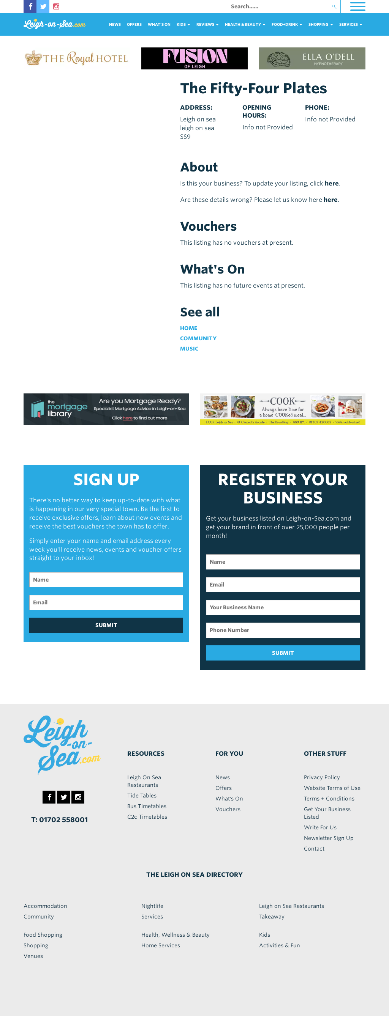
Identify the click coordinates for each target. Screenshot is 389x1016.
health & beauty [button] (245, 24)
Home (188, 328)
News (115, 24)
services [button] (350, 24)
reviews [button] (207, 24)
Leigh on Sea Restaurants (291, 906)
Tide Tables (142, 796)
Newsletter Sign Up (329, 838)
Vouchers (227, 809)
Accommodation (45, 906)
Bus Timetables (146, 806)
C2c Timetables (147, 817)
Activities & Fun (279, 945)
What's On (159, 24)
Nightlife (152, 906)
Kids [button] (183, 24)
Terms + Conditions (329, 799)
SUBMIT (106, 625)
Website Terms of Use (332, 788)
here (332, 183)
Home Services (160, 945)
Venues (33, 956)
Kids (264, 935)
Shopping (36, 945)
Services (152, 917)
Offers (134, 24)
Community (198, 338)
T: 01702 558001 (59, 820)
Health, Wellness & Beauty (175, 935)
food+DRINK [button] (287, 24)
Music (189, 349)
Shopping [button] (320, 24)
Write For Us (320, 827)
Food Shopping (43, 935)
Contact (314, 849)
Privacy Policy (322, 777)
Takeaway (272, 917)
